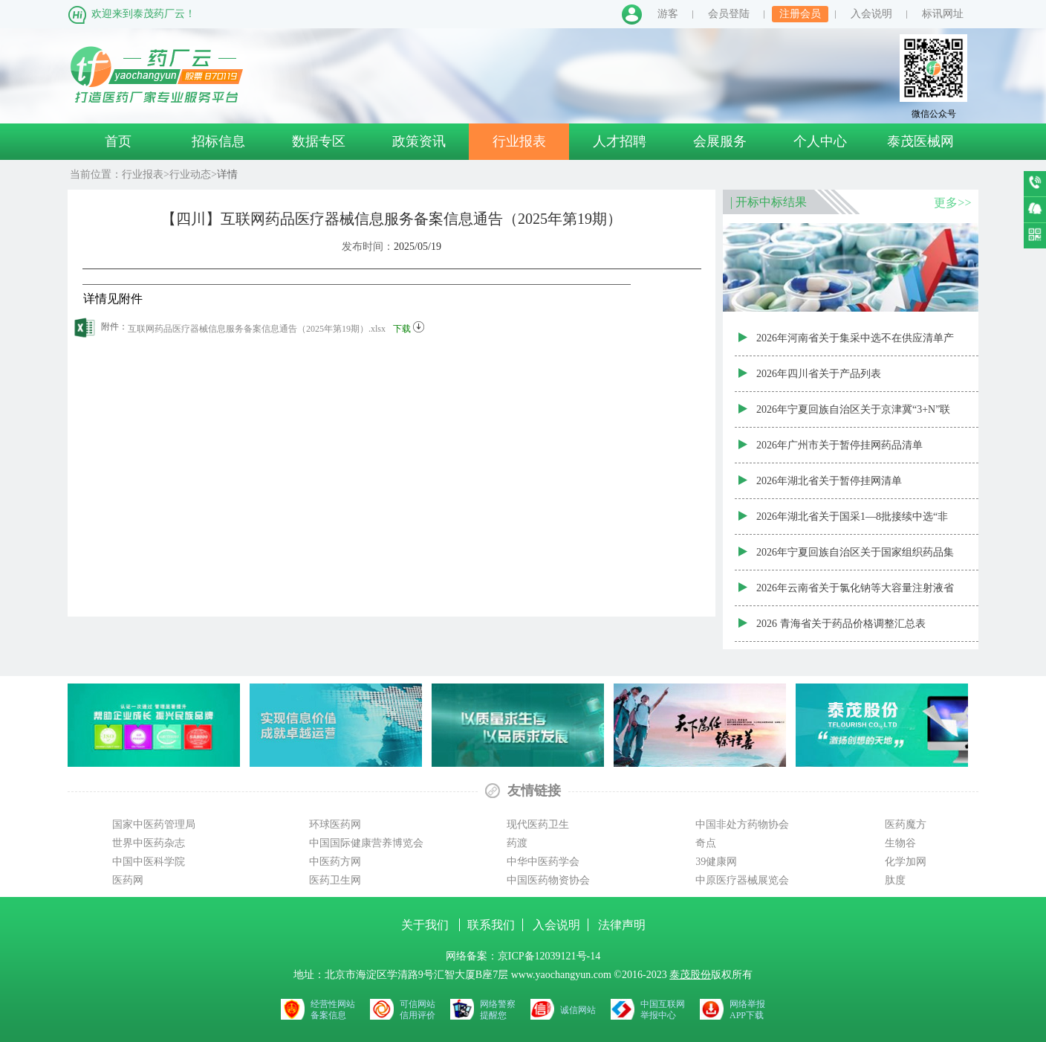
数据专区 (318, 141)
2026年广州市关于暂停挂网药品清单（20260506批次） (839, 451)
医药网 (127, 880)
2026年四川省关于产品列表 (818, 373)
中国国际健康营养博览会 (366, 843)
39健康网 (716, 861)
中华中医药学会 (543, 861)
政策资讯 (419, 141)
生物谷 (900, 843)
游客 (667, 13)
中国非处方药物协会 (742, 824)
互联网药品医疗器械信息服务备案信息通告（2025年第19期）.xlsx (276, 326)
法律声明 (622, 925)
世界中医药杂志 (148, 843)
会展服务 (720, 141)
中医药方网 (335, 861)
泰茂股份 (690, 974)
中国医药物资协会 (548, 880)
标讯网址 (943, 13)
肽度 (895, 880)
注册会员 (800, 13)
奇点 (705, 843)
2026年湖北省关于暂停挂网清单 (829, 480)
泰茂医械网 (920, 141)
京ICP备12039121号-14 (549, 956)
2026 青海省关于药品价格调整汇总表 (841, 623)
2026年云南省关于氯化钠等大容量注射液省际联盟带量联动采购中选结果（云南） (855, 594)
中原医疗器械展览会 (742, 880)
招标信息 (218, 141)
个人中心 (820, 141)
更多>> (952, 202)
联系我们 (491, 925)
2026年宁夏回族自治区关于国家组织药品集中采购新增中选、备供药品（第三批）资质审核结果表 (855, 558)
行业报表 (519, 141)
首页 (118, 141)
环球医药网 (335, 824)
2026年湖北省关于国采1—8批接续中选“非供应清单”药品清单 (852, 523)
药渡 (517, 843)
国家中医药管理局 (153, 824)
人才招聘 (619, 141)
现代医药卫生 (538, 824)
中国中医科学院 (148, 861)
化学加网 (905, 861)
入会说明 (871, 13)
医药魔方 (905, 824)
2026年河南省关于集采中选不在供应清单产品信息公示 (855, 344)
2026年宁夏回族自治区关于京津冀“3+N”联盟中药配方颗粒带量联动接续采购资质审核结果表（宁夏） (855, 416)
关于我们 (426, 925)
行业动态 (190, 174)
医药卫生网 (335, 880)
